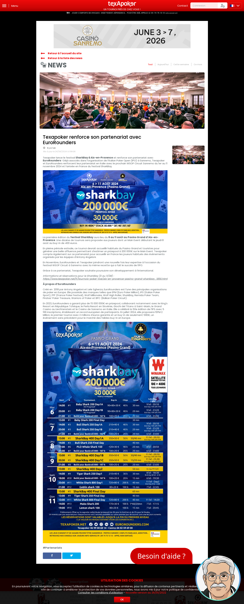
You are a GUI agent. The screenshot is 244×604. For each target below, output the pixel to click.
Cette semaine (181, 64)
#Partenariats (52, 547)
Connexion (199, 5)
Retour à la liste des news (65, 58)
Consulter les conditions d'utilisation (100, 592)
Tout (150, 64)
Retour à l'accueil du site (64, 53)
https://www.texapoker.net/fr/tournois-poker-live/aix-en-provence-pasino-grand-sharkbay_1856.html (105, 278)
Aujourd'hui (163, 64)
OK (122, 599)
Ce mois (198, 64)
